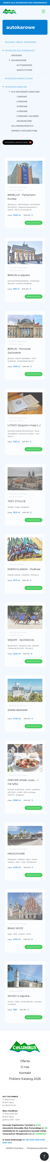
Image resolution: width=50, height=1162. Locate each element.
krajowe (16, 55)
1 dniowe (22, 96)
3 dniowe (22, 106)
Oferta (25, 1061)
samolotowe (24, 70)
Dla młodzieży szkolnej (25, 92)
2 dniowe (22, 101)
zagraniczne (18, 60)
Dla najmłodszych (22, 126)
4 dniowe (22, 111)
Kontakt (25, 1072)
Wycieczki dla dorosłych (20, 50)
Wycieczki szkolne (16, 87)
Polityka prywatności (37, 1148)
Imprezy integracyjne (24, 131)
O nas (25, 1067)
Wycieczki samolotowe (19, 78)
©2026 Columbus (14, 1148)
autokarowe (24, 65)
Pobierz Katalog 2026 (25, 1078)
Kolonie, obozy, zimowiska (20, 42)
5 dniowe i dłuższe (28, 116)
